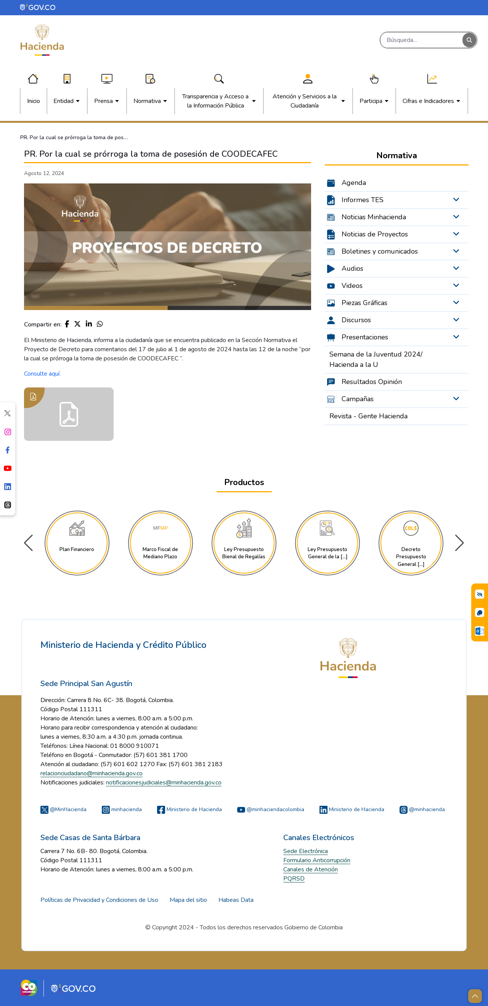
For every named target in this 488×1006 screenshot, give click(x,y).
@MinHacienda (63, 809)
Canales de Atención (310, 869)
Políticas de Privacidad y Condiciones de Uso (99, 900)
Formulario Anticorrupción (316, 860)
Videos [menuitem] (352, 285)
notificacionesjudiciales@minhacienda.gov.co (164, 782)
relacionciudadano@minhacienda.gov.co (91, 773)
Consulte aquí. (42, 374)
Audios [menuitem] (352, 268)
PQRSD (294, 878)
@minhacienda (422, 809)
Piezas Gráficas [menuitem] (364, 302)
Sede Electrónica (305, 851)
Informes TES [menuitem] (363, 199)
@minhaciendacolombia (270, 809)
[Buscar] (421, 40)
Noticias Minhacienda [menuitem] (374, 217)
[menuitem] (33, 101)
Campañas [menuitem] (358, 398)
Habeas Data (236, 900)
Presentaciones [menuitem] (365, 337)
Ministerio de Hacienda (189, 809)
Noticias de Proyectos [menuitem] (375, 234)
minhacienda (122, 809)
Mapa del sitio (188, 900)
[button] (459, 543)
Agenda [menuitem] (354, 182)
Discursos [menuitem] (356, 320)
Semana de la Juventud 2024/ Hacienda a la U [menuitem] (375, 359)
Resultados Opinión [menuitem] (372, 381)
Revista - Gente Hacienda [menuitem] (368, 416)
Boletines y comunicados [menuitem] (380, 251)
